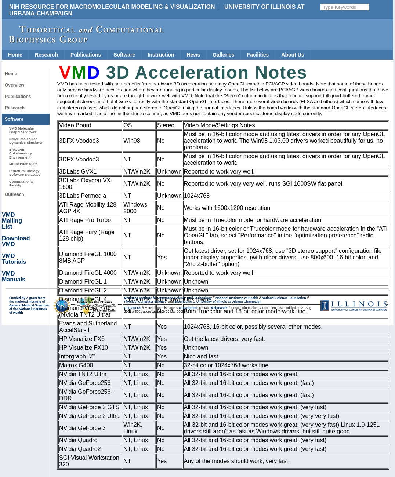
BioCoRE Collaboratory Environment (20, 153)
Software (124, 55)
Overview (14, 85)
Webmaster (219, 308)
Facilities (258, 55)
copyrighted (188, 308)
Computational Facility (21, 183)
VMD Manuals (13, 276)
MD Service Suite (23, 164)
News (193, 55)
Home (15, 55)
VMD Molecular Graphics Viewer (22, 130)
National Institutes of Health (236, 298)
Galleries (223, 55)
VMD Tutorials (14, 259)
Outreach (14, 194)
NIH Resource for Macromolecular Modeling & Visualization (112, 7)
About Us (292, 55)
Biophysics (183, 301)
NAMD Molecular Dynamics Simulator (26, 141)
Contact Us (132, 308)
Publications (85, 55)
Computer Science (152, 301)
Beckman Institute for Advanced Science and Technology (168, 298)
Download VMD (16, 241)
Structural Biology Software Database (24, 172)
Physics (130, 301)
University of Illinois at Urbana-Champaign (228, 301)
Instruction (161, 55)
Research (46, 55)
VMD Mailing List (12, 221)
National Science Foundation (284, 298)
